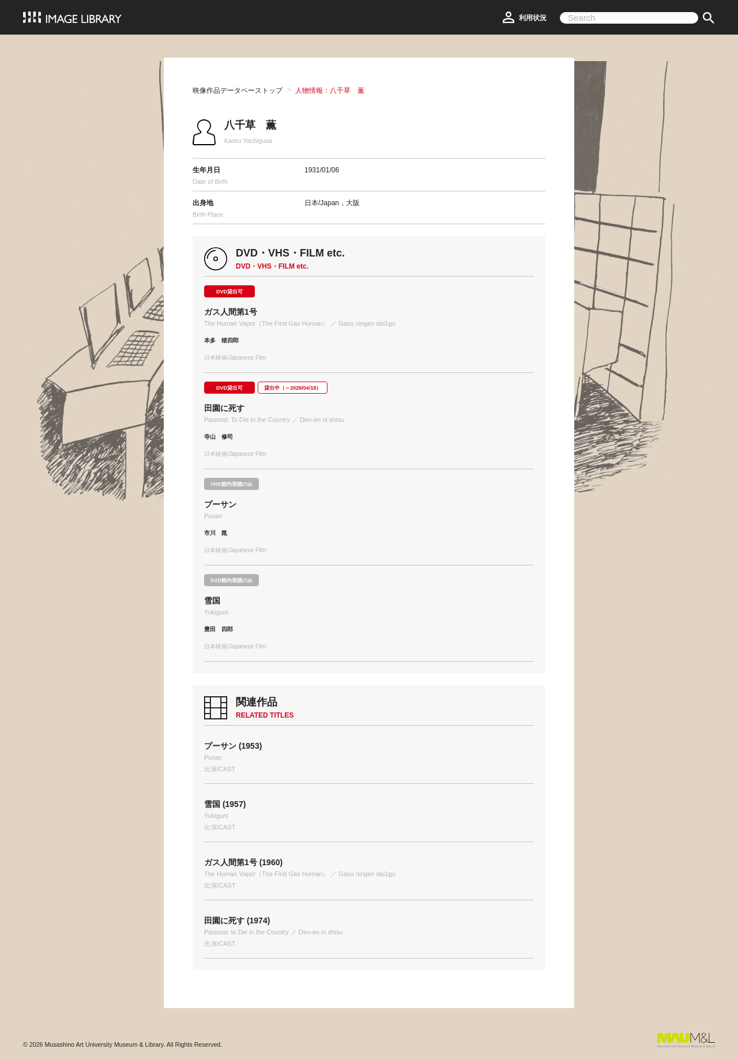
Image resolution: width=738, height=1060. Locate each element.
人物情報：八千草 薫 (329, 90)
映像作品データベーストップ (238, 90)
